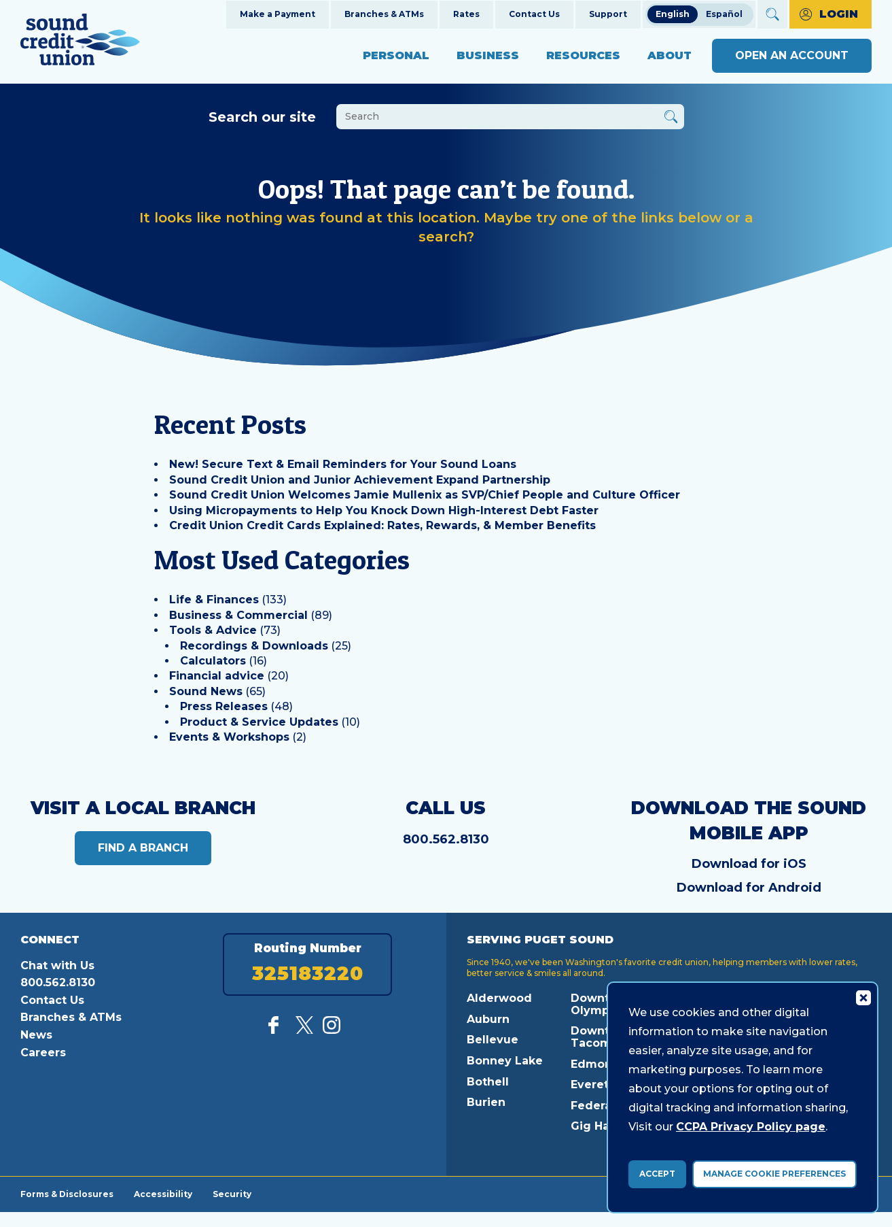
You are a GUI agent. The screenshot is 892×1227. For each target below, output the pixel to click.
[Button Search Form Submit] (670, 118)
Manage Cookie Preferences (774, 1174)
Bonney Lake (505, 1060)
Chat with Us (57, 965)
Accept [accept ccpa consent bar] (657, 1174)
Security (232, 1193)
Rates (466, 14)
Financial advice (216, 675)
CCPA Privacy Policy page (750, 1126)
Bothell (488, 1081)
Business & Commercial (238, 615)
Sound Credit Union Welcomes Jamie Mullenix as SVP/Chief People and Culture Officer (424, 494)
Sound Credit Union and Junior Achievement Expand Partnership (359, 479)
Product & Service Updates (259, 722)
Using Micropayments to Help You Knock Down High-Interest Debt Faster (384, 510)
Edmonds (598, 1064)
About (669, 55)
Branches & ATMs (384, 14)
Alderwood (499, 998)
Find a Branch (143, 847)
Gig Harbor (602, 1126)
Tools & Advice (213, 630)
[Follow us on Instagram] (331, 1030)
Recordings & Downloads (254, 645)
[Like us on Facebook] (277, 1030)
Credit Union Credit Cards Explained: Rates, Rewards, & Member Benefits (382, 525)
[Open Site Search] (772, 14)
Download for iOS (749, 863)
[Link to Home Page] (80, 42)
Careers (43, 1052)
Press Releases (224, 706)
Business (488, 55)
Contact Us (534, 14)
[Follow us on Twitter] (304, 1030)
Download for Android (749, 887)
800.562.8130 (446, 839)
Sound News (206, 691)
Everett (592, 1084)
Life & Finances (214, 599)
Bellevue (492, 1039)
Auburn (488, 1019)
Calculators (213, 660)
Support (608, 14)
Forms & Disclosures (66, 1193)
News (36, 1034)
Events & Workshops (229, 736)
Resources (583, 55)
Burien (486, 1102)
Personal (396, 55)
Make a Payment (277, 14)
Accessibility (163, 1193)
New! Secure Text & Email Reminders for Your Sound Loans (342, 464)
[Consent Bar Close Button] (862, 997)
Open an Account (792, 55)
